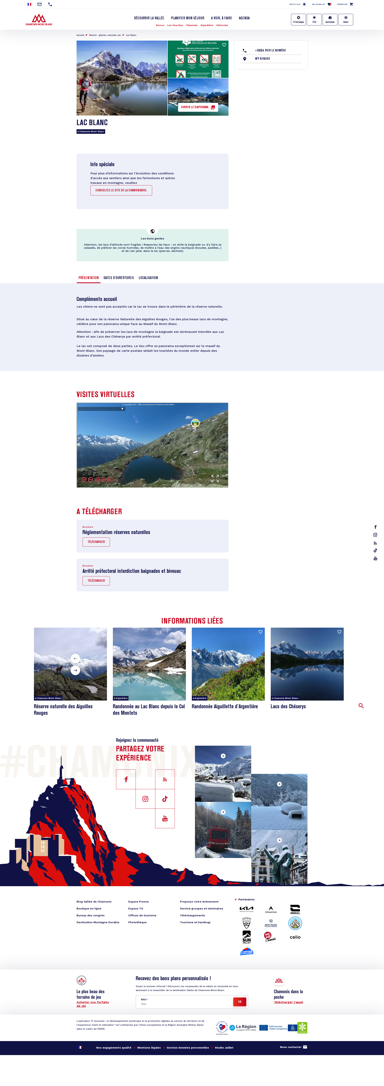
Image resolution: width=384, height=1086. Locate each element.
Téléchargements (192, 915)
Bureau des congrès (91, 915)
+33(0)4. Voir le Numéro (270, 50)
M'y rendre (262, 59)
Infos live (294, 4)
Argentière (206, 25)
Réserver (342, 4)
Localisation (148, 278)
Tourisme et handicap (195, 922)
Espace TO (135, 908)
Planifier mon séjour (187, 18)
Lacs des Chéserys (288, 706)
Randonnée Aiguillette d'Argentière (225, 706)
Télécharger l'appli (288, 1002)
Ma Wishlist (321, 4)
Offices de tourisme (142, 915)
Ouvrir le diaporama (194, 107)
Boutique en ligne (89, 908)
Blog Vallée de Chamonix (94, 901)
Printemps (298, 22)
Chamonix (192, 25)
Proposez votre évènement (199, 901)
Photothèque (137, 922)
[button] (75, 658)
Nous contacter (291, 1047)
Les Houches (175, 25)
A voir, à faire (221, 18)
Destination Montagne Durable (98, 922)
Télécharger (96, 542)
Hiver (345, 22)
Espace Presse (138, 901)
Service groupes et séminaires (201, 908)
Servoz (160, 25)
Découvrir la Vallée (149, 18)
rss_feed (375, 543)
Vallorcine (222, 25)
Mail (143, 999)
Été (314, 22)
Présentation (89, 278)
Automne (330, 22)
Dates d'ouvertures (119, 278)
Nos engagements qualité (113, 1047)
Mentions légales (149, 1047)
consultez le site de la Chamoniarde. (121, 190)
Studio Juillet (224, 1047)
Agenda (244, 18)
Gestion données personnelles (188, 1047)
